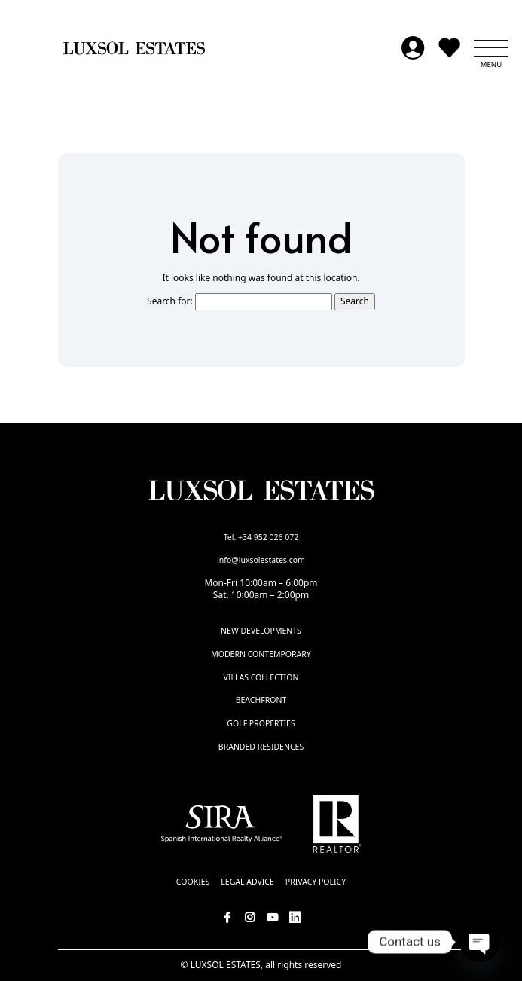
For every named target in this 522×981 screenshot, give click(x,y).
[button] (491, 48)
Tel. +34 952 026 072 (261, 537)
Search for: (170, 301)
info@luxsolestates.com (261, 560)
